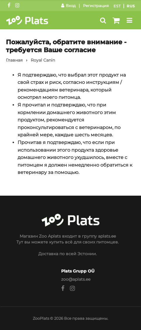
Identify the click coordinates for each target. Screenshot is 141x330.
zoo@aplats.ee (75, 279)
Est (117, 6)
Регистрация (96, 5)
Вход (68, 5)
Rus (131, 6)
